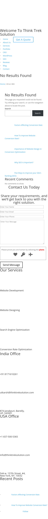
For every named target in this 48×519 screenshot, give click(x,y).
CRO (5, 52)
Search (8, 108)
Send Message (11, 265)
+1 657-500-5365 (9, 436)
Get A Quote (23, 39)
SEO (4, 59)
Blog (5, 65)
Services (6, 46)
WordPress (7, 55)
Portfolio (6, 49)
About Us (7, 42)
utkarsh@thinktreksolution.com (17, 392)
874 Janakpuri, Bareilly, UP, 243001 (12, 412)
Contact (6, 69)
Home (5, 39)
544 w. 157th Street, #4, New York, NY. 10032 (12, 474)
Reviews (6, 62)
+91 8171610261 (9, 374)
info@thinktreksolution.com (15, 455)
